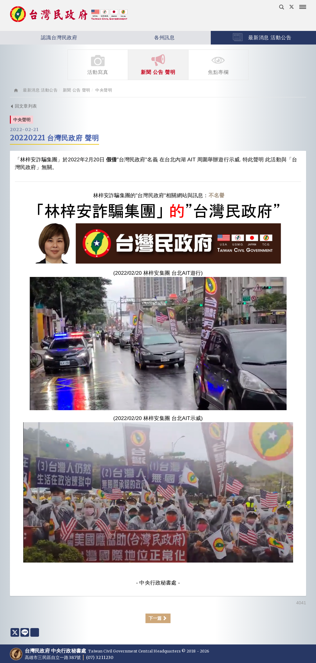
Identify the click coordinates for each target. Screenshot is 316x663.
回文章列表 (23, 106)
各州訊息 (146, 38)
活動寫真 (97, 64)
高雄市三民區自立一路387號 (53, 657)
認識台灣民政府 (41, 38)
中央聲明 (103, 90)
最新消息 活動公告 (261, 37)
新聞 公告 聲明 (158, 64)
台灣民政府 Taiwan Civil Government (69, 14)
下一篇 (158, 618)
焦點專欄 (218, 64)
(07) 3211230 (99, 657)
